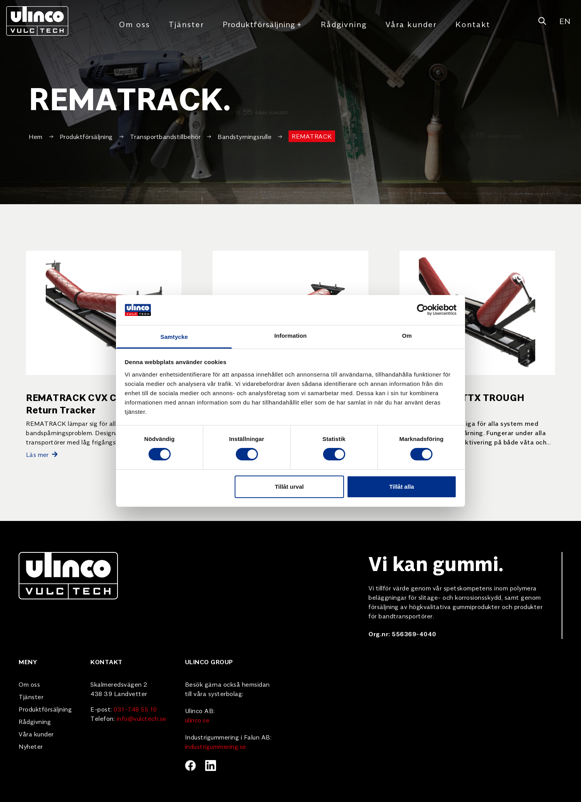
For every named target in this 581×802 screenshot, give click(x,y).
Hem (36, 136)
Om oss (134, 24)
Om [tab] (407, 335)
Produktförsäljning (262, 24)
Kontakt (472, 24)
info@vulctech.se (141, 718)
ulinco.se (197, 719)
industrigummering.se (215, 746)
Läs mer (41, 454)
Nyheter (31, 746)
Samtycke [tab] (174, 336)
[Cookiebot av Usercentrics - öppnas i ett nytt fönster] (422, 310)
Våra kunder (411, 24)
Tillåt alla (401, 486)
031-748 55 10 (135, 709)
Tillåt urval (289, 486)
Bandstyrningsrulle (244, 136)
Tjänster (186, 24)
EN (564, 21)
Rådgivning (344, 24)
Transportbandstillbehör (165, 136)
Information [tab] (290, 335)
